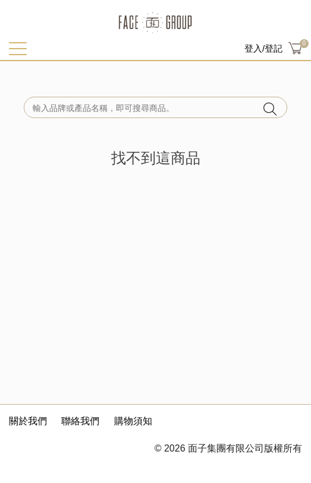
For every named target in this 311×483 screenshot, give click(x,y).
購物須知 (133, 421)
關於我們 (28, 421)
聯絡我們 (80, 421)
